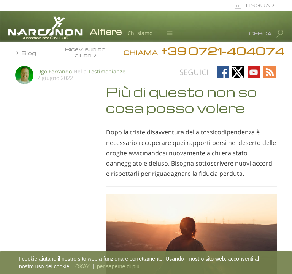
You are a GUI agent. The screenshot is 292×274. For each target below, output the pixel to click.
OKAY (82, 266)
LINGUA (258, 5)
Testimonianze (106, 71)
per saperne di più (118, 266)
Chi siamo (139, 33)
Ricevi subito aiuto (85, 52)
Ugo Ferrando (54, 71)
